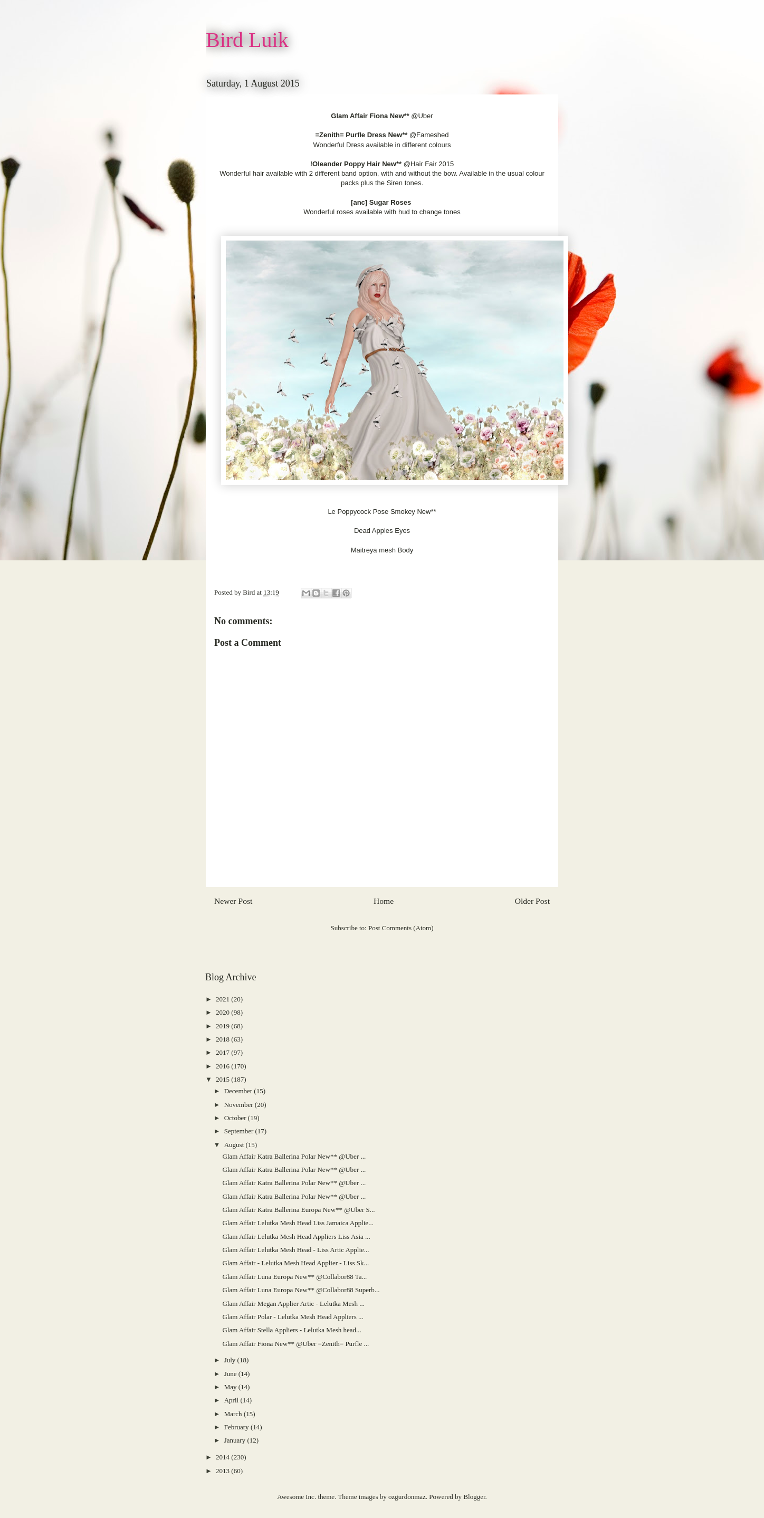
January (235, 1440)
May (231, 1387)
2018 (223, 1039)
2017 (223, 1052)
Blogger (474, 1497)
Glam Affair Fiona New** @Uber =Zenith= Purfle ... (295, 1344)
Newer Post (233, 900)
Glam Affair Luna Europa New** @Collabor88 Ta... (294, 1277)
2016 (223, 1066)
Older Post (532, 900)
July (230, 1360)
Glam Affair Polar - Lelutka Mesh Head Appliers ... (292, 1317)
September (239, 1131)
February (237, 1427)
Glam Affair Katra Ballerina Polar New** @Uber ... (294, 1156)
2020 (223, 1012)
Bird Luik (247, 40)
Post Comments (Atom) (401, 928)
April (232, 1400)
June (231, 1374)
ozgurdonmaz (407, 1497)
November (239, 1105)
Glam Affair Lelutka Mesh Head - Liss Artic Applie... (295, 1250)
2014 (223, 1457)
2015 (223, 1079)
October (236, 1118)
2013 (223, 1471)
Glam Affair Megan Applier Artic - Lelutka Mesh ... (293, 1303)
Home (384, 900)
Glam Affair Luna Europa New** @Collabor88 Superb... (300, 1290)
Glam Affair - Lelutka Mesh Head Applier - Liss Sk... (295, 1263)
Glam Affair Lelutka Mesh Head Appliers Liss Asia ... (296, 1236)
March (234, 1414)
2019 (223, 1026)
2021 (223, 999)
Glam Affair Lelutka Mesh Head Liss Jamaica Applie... (297, 1223)
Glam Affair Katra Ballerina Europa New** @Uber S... (298, 1210)
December (239, 1091)
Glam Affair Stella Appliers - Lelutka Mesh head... (291, 1330)
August (235, 1145)
